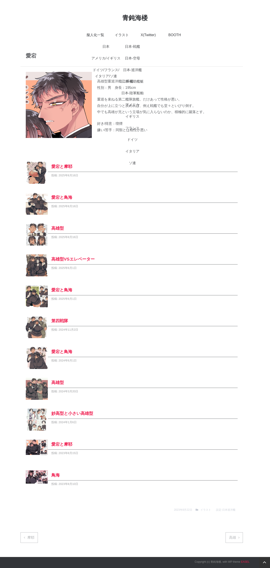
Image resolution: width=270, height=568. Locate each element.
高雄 (232, 537)
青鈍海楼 (135, 17)
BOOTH (174, 35)
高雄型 (57, 228)
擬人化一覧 (95, 35)
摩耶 (30, 537)
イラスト (122, 35)
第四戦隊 (59, 320)
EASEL (245, 561)
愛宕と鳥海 (61, 197)
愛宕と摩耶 (61, 166)
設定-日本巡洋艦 (225, 509)
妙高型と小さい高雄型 (72, 413)
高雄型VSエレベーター (73, 259)
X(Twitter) (148, 35)
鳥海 (55, 475)
